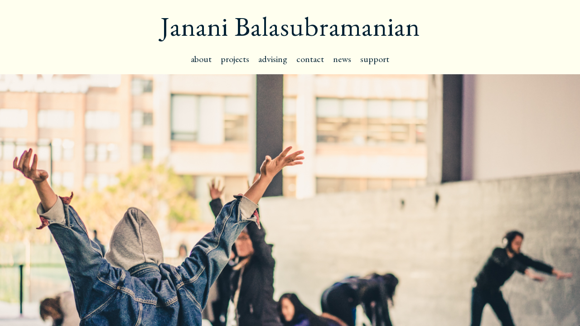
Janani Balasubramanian (290, 26)
